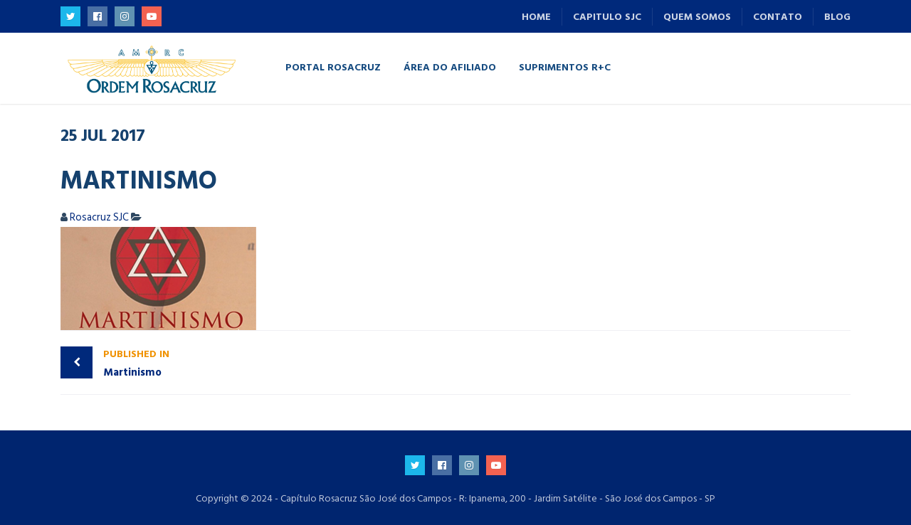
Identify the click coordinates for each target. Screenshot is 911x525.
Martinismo (275, 363)
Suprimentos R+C (565, 66)
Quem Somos (697, 17)
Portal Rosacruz (333, 66)
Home (536, 17)
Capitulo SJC (607, 17)
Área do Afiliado (450, 66)
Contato (777, 17)
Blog (837, 17)
